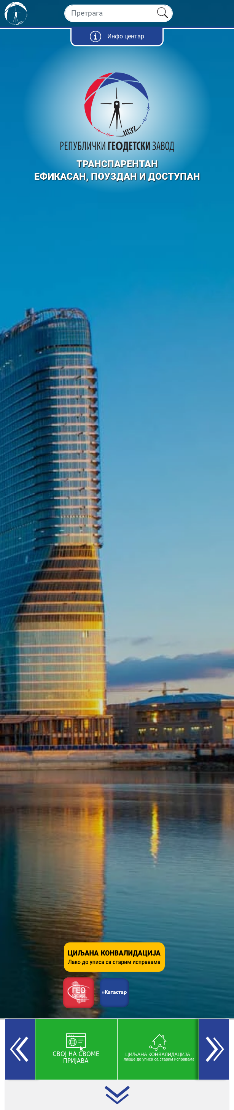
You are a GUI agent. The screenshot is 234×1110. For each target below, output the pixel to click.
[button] (20, 1049)
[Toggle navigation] (221, 13)
